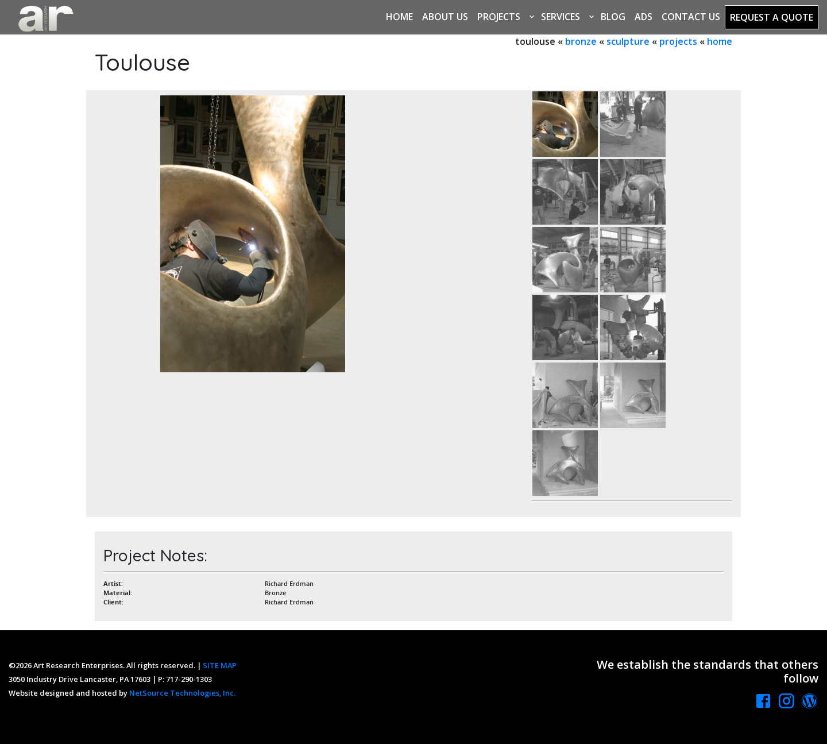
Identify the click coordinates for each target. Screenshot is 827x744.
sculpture (628, 41)
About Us (445, 16)
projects (678, 41)
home (719, 41)
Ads (643, 16)
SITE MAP (220, 665)
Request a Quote (771, 17)
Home (399, 16)
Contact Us (691, 16)
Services (560, 16)
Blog (613, 16)
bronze (581, 41)
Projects (498, 16)
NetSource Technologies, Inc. (182, 693)
